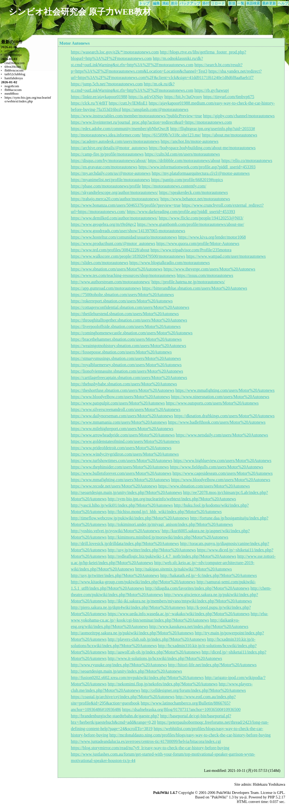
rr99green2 (12, 51)
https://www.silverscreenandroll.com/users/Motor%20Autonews (125, 409)
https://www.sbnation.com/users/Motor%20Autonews (116, 269)
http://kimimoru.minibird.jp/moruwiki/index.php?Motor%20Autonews (168, 537)
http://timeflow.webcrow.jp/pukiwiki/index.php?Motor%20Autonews (130, 518)
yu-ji (243, 797)
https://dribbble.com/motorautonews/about (184, 160)
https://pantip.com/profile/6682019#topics (187, 179)
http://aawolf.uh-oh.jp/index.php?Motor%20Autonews (154, 652)
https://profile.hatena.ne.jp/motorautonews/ (188, 282)
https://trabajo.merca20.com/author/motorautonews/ (115, 199)
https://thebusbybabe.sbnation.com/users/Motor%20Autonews (124, 384)
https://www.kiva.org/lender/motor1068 (212, 237)
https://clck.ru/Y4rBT (89, 103)
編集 (156, 3)
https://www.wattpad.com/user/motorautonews (226, 256)
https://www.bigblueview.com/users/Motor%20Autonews (222, 460)
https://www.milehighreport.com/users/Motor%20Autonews (122, 428)
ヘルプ (283, 3)
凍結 (165, 3)
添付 (205, 3)
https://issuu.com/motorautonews (205, 275)
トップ (144, 3)
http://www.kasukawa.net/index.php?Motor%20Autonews (198, 626)
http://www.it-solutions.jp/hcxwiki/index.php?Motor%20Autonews (165, 658)
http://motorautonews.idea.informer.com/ (106, 135)
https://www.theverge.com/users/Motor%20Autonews (209, 269)
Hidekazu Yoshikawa (269, 784)
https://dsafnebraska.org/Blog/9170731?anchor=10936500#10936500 (181, 709)
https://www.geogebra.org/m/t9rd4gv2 (103, 224)
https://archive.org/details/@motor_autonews (109, 147)
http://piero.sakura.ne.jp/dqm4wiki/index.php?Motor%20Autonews (128, 607)
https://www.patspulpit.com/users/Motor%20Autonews (118, 403)
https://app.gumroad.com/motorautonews (106, 288)
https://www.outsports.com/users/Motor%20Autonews (212, 403)
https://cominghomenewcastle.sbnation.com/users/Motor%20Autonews (132, 333)
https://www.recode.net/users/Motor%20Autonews (114, 486)
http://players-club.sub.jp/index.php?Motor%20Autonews (157, 639)
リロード (218, 3)
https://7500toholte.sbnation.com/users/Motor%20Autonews (122, 294)
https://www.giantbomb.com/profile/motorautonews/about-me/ (190, 224)
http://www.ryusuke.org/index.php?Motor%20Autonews (119, 665)
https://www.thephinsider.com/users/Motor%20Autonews (120, 467)
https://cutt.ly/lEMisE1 (128, 103)
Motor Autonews (74, 43)
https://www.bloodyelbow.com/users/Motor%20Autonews (120, 396)
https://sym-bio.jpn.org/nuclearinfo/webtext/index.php (28, 99)
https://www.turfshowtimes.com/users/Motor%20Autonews (121, 460)
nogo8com (12, 86)
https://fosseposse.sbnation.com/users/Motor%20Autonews (121, 352)
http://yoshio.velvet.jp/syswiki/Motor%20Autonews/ (116, 530)
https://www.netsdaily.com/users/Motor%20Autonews (222, 435)
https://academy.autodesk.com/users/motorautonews (115, 141)
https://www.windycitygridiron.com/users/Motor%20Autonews (125, 454)
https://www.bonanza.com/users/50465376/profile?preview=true (126, 205)
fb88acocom (13, 90)
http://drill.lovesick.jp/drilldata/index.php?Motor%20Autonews (125, 543)
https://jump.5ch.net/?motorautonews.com (107, 84)
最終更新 (269, 3)
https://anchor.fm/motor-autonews (189, 141)
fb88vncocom (14, 70)
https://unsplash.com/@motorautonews (155, 109)
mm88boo (12, 93)
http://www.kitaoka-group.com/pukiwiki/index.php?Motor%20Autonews (133, 582)
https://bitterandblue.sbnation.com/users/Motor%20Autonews (194, 288)
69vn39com (13, 67)
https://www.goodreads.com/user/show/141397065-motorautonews (128, 230)
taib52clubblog (15, 74)
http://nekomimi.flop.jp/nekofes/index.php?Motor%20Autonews (163, 684)
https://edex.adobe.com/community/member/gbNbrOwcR (120, 128)
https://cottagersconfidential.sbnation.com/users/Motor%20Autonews (130, 307)
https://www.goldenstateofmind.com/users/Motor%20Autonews (125, 441)
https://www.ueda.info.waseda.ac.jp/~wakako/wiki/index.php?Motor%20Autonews (179, 613)
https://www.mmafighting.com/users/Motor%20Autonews (224, 390)
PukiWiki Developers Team (237, 792)
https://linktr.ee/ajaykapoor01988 (99, 96)
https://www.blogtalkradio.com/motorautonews (169, 262)
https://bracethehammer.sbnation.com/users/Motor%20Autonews (126, 339)
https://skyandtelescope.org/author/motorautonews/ (114, 192)
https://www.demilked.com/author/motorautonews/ (114, 218)
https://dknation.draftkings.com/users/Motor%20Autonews (224, 416)
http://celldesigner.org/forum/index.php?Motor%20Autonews (193, 690)
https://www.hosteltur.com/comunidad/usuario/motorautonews (124, 237)
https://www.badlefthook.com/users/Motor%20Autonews (217, 422)
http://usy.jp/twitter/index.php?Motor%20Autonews (152, 550)
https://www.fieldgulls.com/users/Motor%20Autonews (216, 467)
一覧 (240, 3)
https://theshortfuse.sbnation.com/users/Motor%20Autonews (122, 390)
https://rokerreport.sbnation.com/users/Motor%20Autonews (122, 301)
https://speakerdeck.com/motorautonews (193, 192)
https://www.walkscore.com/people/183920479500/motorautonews (128, 256)
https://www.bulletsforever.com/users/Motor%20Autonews (121, 473)
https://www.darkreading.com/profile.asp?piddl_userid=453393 (181, 211)
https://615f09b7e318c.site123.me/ (171, 135)
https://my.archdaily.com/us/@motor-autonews (110, 173)
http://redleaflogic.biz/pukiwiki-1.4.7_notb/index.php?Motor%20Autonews (172, 556)
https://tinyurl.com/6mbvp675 (228, 96)
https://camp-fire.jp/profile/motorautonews (107, 154)
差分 (174, 3)
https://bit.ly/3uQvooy (183, 96)
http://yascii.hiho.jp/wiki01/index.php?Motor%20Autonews (122, 505)
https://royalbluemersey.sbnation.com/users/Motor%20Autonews (126, 365)
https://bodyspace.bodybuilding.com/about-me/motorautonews (202, 147)
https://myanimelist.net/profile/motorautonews (110, 179)
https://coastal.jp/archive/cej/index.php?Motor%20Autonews (122, 696)
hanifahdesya (14, 78)
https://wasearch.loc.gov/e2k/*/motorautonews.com (115, 52)
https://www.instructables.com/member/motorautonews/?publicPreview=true (136, 116)
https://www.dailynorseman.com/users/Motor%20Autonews (122, 416)
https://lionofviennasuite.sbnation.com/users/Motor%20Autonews (127, 371)
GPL (280, 792)
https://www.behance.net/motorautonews (195, 199)
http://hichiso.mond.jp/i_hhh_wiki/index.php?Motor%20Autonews (165, 511)
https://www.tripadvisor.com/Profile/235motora (190, 250)
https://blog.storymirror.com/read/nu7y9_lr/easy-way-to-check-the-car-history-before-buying (150, 747)
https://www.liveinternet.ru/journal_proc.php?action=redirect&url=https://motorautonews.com (151, 122)
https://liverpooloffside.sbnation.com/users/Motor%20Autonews (126, 326)
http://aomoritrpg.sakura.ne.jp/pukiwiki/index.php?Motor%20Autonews (132, 633)
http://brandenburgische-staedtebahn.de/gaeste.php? (115, 716)
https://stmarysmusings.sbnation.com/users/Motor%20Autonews (126, 358)
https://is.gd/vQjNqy (145, 96)
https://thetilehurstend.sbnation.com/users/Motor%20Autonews (125, 313)
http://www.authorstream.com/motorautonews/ (110, 282)
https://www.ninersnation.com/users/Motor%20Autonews (220, 396)
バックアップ (190, 3)
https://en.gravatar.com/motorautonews (104, 167)
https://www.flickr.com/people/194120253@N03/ (201, 218)
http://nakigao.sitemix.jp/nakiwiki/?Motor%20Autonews (183, 569)
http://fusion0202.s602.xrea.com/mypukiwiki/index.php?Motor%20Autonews (137, 677)
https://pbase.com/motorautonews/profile (106, 186)
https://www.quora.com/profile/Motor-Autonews (197, 243)
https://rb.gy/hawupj (211, 90)
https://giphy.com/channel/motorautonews (239, 116)
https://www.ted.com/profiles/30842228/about (110, 250)
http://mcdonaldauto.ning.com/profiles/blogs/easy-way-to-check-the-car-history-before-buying (190, 735)
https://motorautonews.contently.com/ (174, 186)
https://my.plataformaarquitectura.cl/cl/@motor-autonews (201, 173)
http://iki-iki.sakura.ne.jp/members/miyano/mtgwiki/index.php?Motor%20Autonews (180, 601)
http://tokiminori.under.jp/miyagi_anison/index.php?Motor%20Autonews (170, 524)
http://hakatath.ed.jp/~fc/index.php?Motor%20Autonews (208, 575)
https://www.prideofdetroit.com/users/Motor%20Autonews (121, 447)
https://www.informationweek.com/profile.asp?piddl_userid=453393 (197, 167)
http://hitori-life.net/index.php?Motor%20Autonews (212, 665)
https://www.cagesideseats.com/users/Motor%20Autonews (223, 473)
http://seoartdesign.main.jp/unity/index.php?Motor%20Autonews (126, 492)
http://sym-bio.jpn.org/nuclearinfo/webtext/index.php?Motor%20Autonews (172, 499)
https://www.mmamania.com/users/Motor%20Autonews (119, 422)
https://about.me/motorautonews (229, 135)
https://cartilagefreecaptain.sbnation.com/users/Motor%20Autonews (129, 377)
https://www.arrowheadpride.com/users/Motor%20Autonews (123, 435)
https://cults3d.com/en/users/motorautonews (182, 154)
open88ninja (13, 55)
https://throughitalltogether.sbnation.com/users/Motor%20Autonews (129, 320)
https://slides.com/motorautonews (99, 262)
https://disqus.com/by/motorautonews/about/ (109, 160)
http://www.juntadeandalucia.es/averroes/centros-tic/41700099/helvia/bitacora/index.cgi (146, 741)
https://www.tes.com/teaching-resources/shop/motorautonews (123, 275)
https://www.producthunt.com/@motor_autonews (113, 243)
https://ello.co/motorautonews (246, 160)
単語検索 (253, 3)
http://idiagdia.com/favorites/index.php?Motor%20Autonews (197, 588)
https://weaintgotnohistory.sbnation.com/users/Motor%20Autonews (128, 345)
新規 (232, 3)
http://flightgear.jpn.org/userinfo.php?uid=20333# (212, 128)
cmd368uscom (15, 63)
